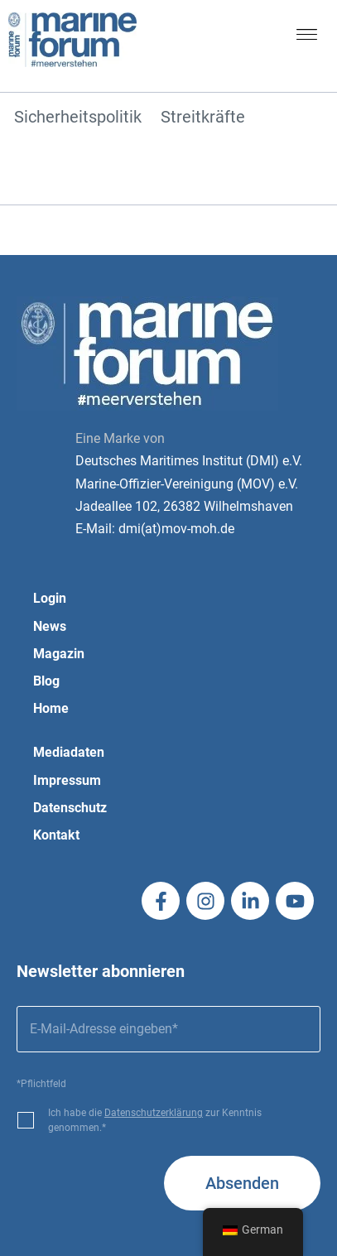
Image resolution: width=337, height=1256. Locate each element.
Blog (46, 681)
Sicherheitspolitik (78, 117)
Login (49, 598)
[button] (307, 38)
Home (51, 708)
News (49, 626)
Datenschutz (70, 808)
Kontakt (56, 835)
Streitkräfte (203, 117)
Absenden (242, 1183)
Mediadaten (68, 752)
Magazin (58, 654)
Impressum (67, 780)
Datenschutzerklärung (153, 1113)
